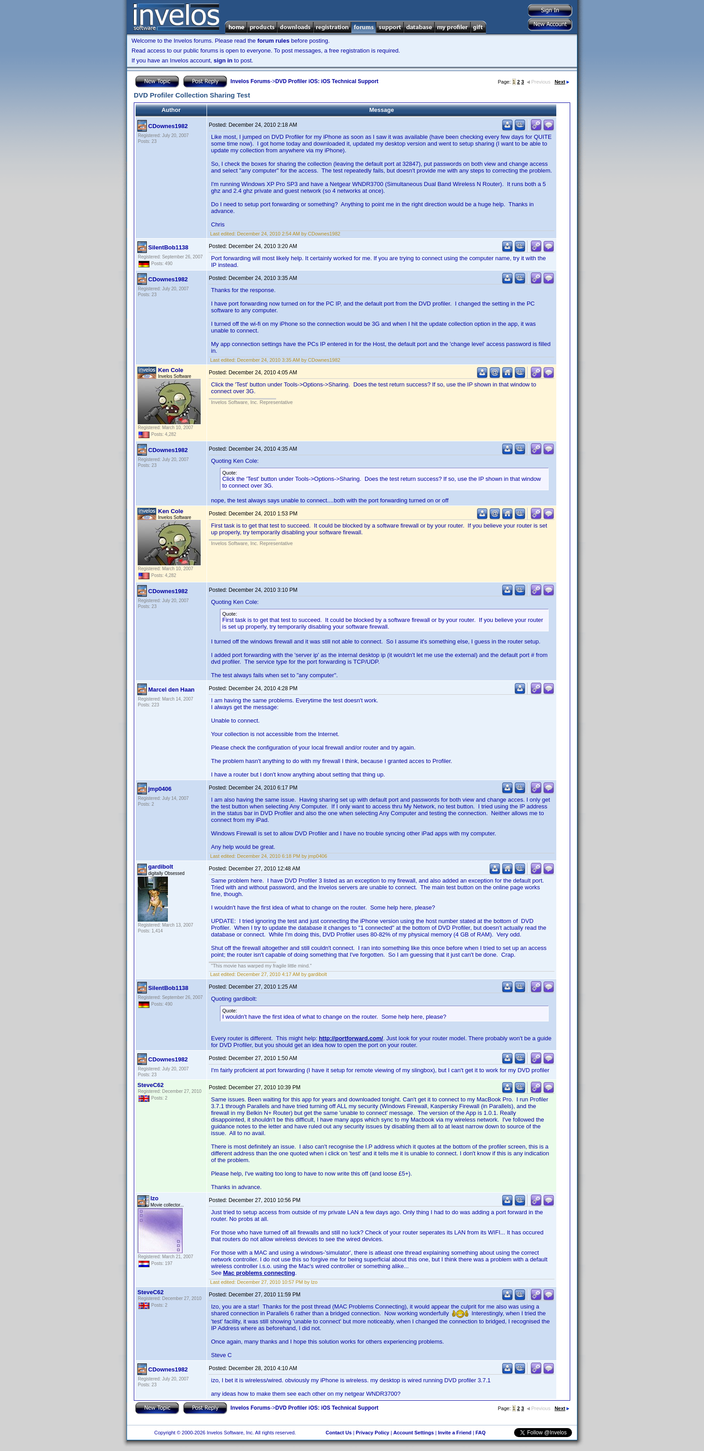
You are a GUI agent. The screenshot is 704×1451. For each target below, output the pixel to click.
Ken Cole (170, 370)
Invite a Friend (454, 1432)
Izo (154, 1198)
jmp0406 (160, 788)
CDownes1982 (168, 126)
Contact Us (339, 1432)
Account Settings (413, 1432)
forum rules (273, 40)
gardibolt (160, 866)
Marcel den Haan (171, 689)
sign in (223, 60)
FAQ (480, 1432)
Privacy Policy (372, 1432)
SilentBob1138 (168, 247)
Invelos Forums (250, 81)
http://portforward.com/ (351, 1038)
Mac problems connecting (259, 1272)
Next (561, 81)
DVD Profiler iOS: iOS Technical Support (326, 81)
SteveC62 (150, 1085)
